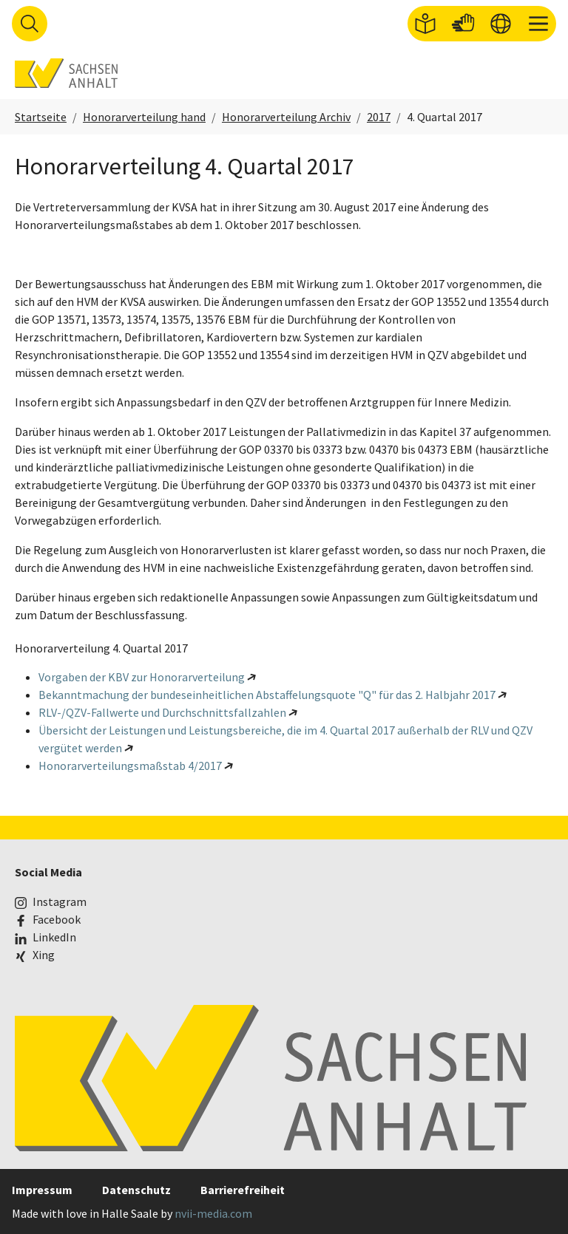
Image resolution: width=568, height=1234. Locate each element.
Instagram (60, 901)
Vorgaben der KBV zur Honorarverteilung (141, 676)
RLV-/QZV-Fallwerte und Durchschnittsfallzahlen (162, 712)
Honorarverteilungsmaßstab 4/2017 (130, 765)
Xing (44, 954)
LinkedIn (54, 937)
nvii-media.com (213, 1213)
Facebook (57, 919)
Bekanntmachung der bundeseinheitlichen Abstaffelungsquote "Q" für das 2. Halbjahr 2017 (267, 694)
